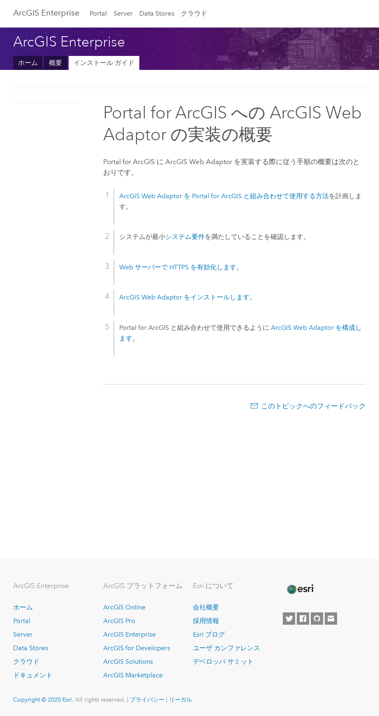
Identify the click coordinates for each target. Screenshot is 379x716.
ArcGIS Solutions (128, 661)
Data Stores (156, 13)
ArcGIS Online (124, 607)
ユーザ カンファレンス (226, 648)
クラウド (194, 13)
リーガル (180, 699)
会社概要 (206, 607)
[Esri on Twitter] (289, 618)
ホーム (28, 63)
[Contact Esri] (331, 618)
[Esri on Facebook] (303, 618)
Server (123, 13)
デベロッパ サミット (223, 661)
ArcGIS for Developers (136, 648)
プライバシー (147, 699)
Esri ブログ (209, 634)
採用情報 (206, 621)
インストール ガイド (104, 63)
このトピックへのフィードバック (313, 406)
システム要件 (185, 237)
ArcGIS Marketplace (133, 675)
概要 (55, 63)
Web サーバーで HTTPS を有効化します (177, 267)
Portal (98, 13)
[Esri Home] (300, 589)
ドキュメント (33, 675)
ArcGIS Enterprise (129, 634)
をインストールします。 (187, 297)
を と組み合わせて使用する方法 (224, 196)
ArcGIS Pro (119, 621)
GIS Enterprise (46, 13)
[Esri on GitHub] (317, 618)
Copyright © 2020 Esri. (43, 699)
